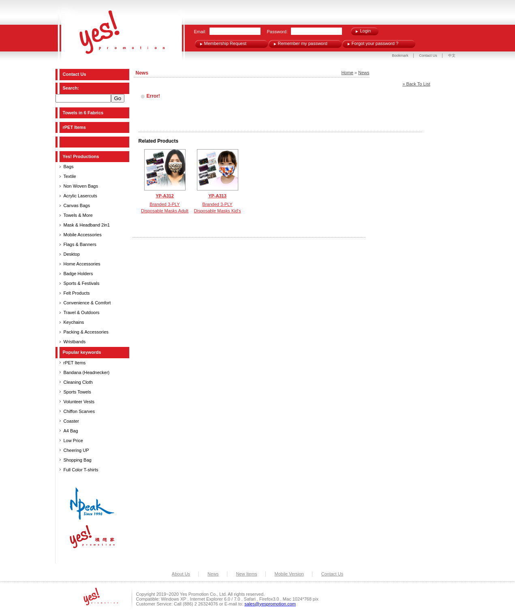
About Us (181, 573)
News (364, 72)
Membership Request (225, 43)
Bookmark (400, 55)
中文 (451, 55)
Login (365, 30)
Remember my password (302, 43)
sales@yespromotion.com (270, 603)
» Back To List (416, 83)
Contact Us (428, 55)
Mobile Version (289, 573)
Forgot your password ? (375, 43)
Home (347, 72)
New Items (246, 573)
